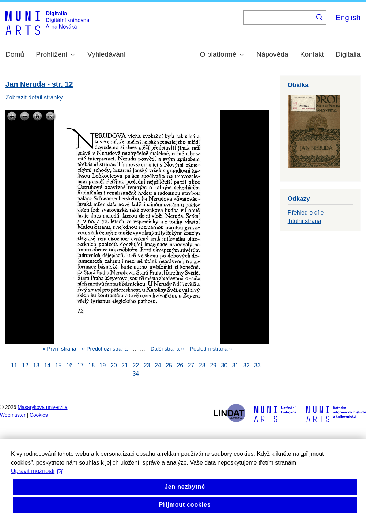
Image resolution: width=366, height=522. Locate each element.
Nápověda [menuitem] (272, 54)
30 (224, 365)
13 (36, 365)
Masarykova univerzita (42, 407)
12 (25, 365)
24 (158, 365)
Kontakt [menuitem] (312, 54)
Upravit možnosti (37, 496)
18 (91, 365)
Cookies (39, 415)
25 (169, 365)
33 (257, 365)
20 (113, 365)
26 (180, 365)
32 (246, 365)
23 (147, 365)
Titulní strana (304, 221)
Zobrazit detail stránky (34, 97)
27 (191, 365)
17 (80, 365)
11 (14, 365)
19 (102, 365)
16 (69, 365)
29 (213, 365)
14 (47, 365)
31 (235, 365)
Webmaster (13, 415)
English (348, 17)
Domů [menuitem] (14, 54)
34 (135, 374)
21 (124, 365)
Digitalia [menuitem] (348, 54)
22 (135, 365)
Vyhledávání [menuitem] (106, 54)
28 (202, 365)
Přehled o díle (306, 212)
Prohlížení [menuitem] (55, 54)
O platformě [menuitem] (222, 54)
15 (58, 365)
